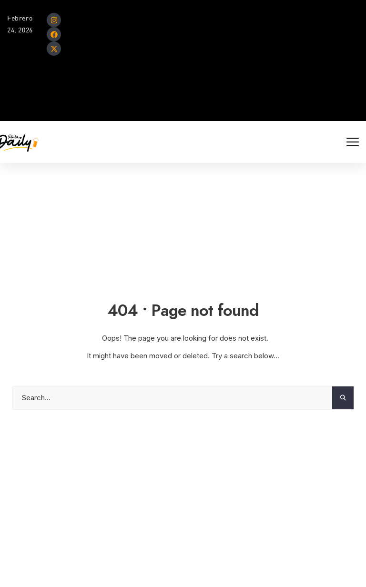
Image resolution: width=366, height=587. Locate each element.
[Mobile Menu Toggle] (352, 142)
